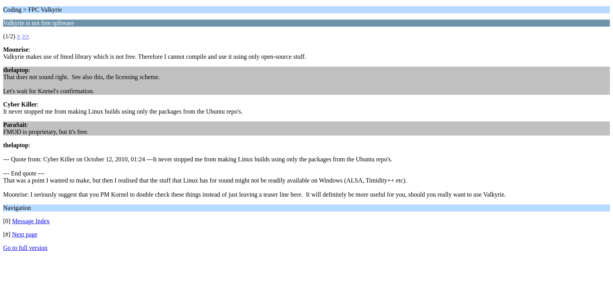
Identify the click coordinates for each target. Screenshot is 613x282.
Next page (25, 234)
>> (25, 36)
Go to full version (25, 247)
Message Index (31, 221)
